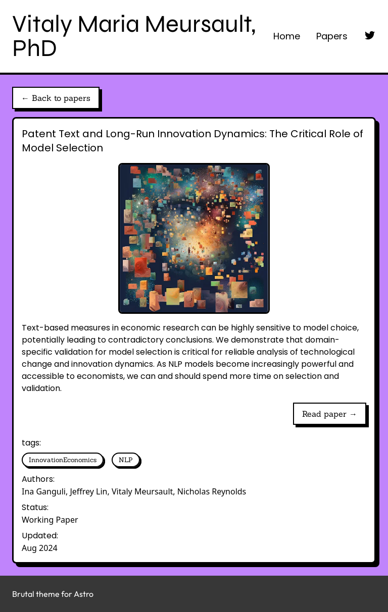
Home (286, 36)
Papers (332, 36)
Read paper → (329, 414)
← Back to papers (55, 98)
